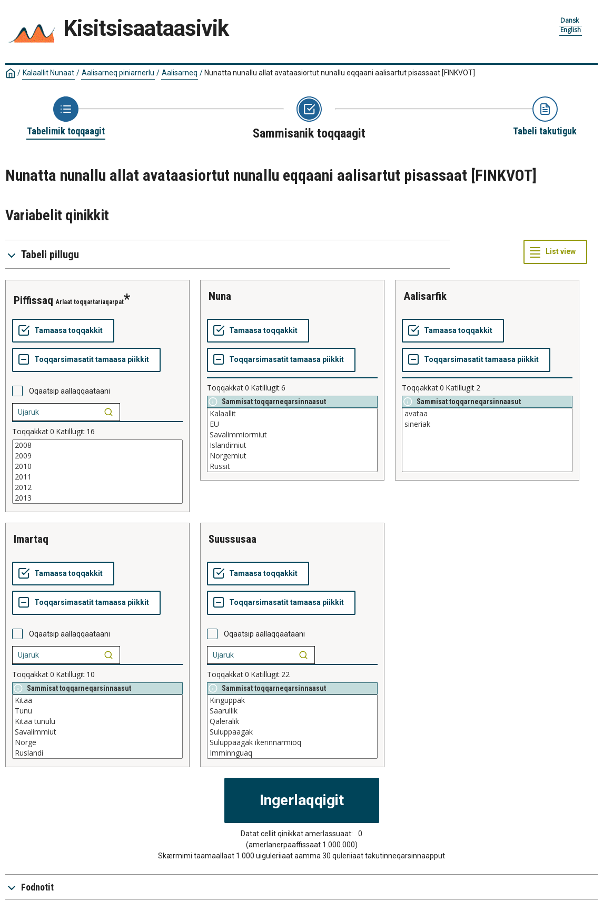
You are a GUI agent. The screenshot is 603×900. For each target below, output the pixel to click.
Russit (292, 466)
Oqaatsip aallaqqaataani (69, 391)
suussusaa (232, 539)
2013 (97, 498)
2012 (97, 487)
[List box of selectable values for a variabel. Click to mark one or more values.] (97, 471)
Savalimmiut (97, 732)
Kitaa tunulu (97, 721)
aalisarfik (425, 296)
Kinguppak (292, 700)
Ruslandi (97, 753)
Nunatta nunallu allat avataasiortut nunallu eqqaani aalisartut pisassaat (339, 73)
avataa (487, 413)
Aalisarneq (179, 73)
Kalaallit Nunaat (48, 73)
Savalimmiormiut (292, 434)
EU (292, 424)
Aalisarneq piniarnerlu (118, 73)
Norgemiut (292, 456)
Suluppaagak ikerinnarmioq (292, 742)
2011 (97, 477)
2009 (97, 456)
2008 (97, 445)
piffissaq (33, 300)
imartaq (31, 539)
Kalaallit (292, 413)
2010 (97, 466)
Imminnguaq (292, 753)
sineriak (487, 424)
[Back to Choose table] (65, 117)
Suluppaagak (292, 732)
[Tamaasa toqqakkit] (63, 331)
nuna (220, 296)
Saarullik (292, 711)
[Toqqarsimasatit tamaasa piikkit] (86, 360)
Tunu (97, 711)
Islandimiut (292, 445)
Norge (97, 742)
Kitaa (97, 700)
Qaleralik (292, 721)
